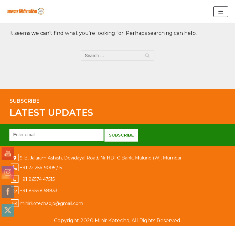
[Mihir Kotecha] (26, 11)
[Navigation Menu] (220, 11)
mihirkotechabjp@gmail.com (51, 203)
